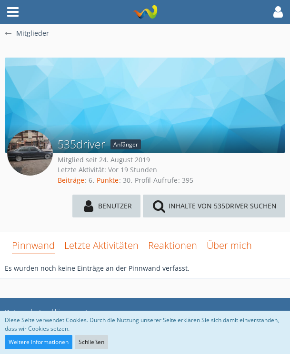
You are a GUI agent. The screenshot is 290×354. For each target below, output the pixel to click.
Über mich (229, 245)
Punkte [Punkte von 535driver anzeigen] (108, 180)
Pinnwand (33, 245)
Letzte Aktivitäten (101, 245)
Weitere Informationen (39, 342)
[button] (13, 12)
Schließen (91, 342)
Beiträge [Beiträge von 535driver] (71, 180)
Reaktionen (172, 245)
